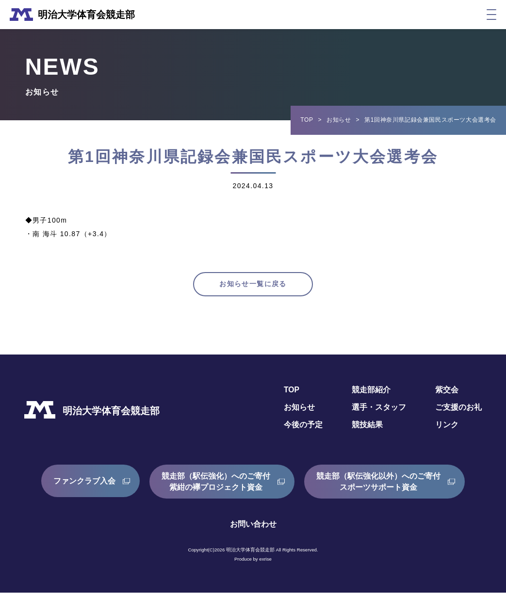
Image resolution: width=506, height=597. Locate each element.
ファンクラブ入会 (84, 486)
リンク (446, 429)
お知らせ (338, 119)
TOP (306, 119)
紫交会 (446, 394)
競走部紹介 (371, 394)
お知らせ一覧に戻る (252, 286)
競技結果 (367, 429)
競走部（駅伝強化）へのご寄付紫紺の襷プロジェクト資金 (216, 486)
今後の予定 (303, 429)
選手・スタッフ (379, 411)
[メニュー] (491, 14)
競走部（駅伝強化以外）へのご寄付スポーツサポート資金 (378, 486)
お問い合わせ (253, 528)
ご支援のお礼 (458, 411)
